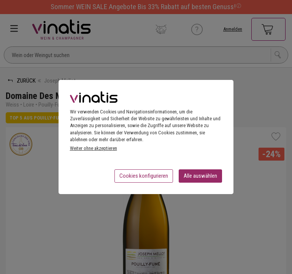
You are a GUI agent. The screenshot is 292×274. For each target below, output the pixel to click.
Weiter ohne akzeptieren (93, 150)
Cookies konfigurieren (143, 178)
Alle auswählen (200, 178)
